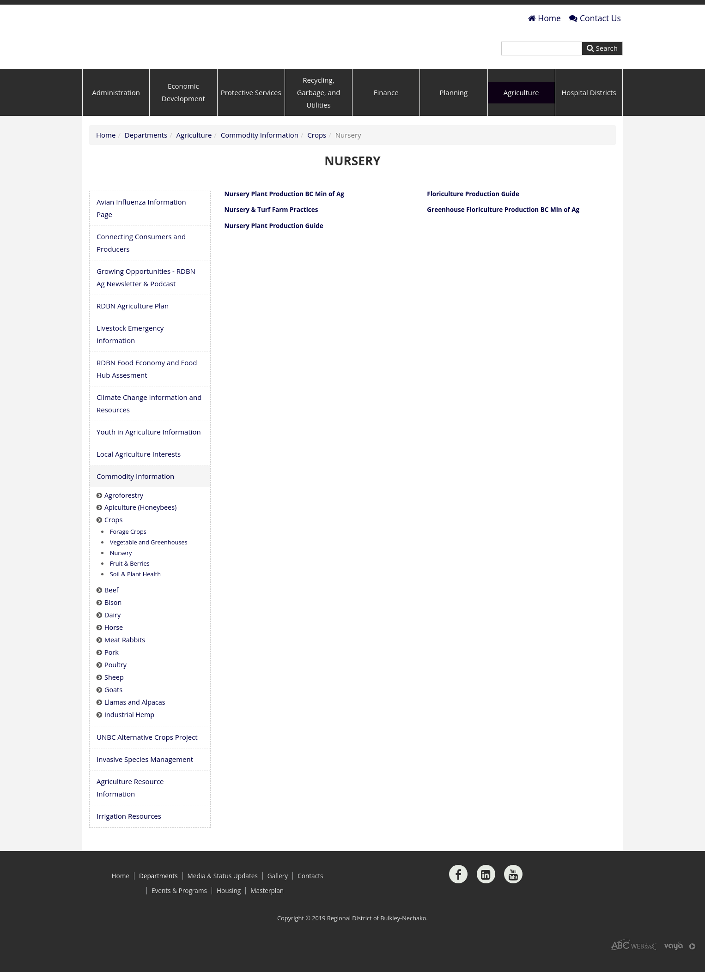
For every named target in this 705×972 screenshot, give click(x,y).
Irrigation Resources (129, 832)
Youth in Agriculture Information (149, 448)
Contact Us (595, 18)
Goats (113, 705)
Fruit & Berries (130, 580)
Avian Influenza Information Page (141, 224)
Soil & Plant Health (135, 590)
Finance (386, 108)
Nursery (121, 569)
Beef (111, 606)
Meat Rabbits (124, 656)
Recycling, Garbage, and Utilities (318, 108)
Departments (146, 151)
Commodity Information (259, 151)
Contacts (310, 892)
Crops (316, 151)
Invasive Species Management (145, 775)
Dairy (112, 631)
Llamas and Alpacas (134, 718)
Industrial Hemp (129, 730)
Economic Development (183, 109)
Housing (229, 907)
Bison (113, 619)
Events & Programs (179, 907)
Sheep (114, 693)
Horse (113, 644)
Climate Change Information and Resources (149, 419)
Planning (454, 108)
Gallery (277, 892)
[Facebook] (458, 890)
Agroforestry (123, 511)
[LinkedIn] (486, 890)
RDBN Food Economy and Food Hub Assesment (147, 385)
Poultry (115, 680)
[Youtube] (513, 890)
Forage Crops (128, 548)
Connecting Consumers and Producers (141, 259)
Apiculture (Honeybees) (140, 523)
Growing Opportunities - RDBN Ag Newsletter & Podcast (146, 293)
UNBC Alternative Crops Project (147, 753)
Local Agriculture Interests (139, 470)
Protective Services (251, 108)
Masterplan (267, 907)
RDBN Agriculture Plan (133, 321)
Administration (116, 108)
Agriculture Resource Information (130, 804)
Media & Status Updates (223, 892)
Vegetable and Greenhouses (149, 559)
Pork (111, 668)
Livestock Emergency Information (130, 350)
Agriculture (521, 108)
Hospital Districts (588, 108)
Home (544, 18)
